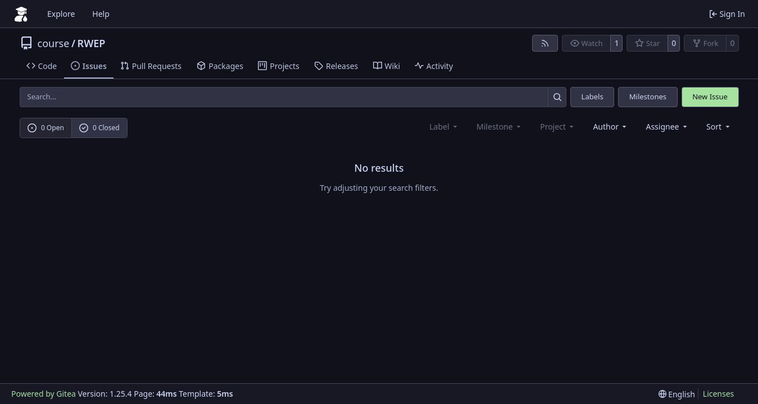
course (54, 43)
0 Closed (99, 127)
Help (101, 13)
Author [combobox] (610, 126)
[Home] (21, 14)
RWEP (92, 43)
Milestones (647, 96)
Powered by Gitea (43, 393)
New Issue (710, 96)
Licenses (718, 393)
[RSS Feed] (545, 43)
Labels (592, 96)
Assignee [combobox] (667, 126)
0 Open (46, 127)
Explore (61, 13)
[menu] (719, 126)
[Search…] (557, 97)
